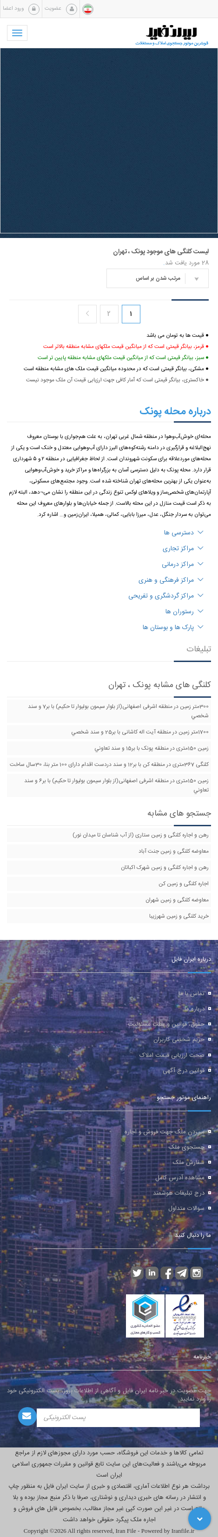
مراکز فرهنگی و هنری (171, 580)
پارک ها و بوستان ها (173, 627)
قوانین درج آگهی (184, 1071)
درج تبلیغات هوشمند (179, 1193)
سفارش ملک (189, 1163)
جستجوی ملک (187, 1147)
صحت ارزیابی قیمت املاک (172, 1055)
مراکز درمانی (183, 564)
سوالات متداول (186, 1208)
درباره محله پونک (175, 411)
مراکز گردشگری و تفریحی (166, 596)
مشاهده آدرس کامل (180, 1178)
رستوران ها (184, 611)
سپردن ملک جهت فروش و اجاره (165, 1132)
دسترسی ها (184, 533)
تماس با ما (191, 994)
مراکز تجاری (183, 548)
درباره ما (195, 1009)
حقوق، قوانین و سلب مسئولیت (166, 1024)
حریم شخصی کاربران (179, 1040)
